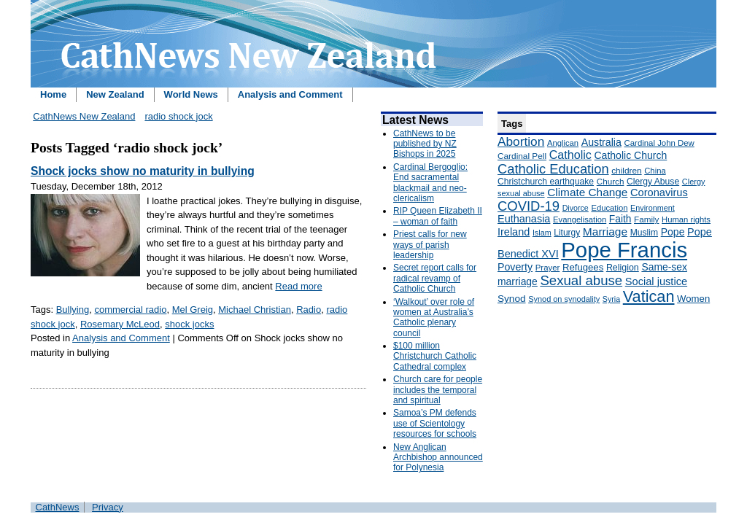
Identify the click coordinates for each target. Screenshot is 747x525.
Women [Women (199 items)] (693, 298)
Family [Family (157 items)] (646, 219)
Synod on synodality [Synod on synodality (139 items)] (564, 299)
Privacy (107, 507)
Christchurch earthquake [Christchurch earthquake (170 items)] (546, 181)
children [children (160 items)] (626, 171)
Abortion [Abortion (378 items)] (521, 141)
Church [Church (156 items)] (610, 181)
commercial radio (130, 309)
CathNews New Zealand (84, 116)
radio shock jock (178, 116)
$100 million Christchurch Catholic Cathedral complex (434, 356)
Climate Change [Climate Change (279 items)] (587, 192)
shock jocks (189, 324)
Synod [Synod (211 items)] (512, 298)
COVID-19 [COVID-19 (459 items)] (529, 206)
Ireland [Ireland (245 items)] (514, 232)
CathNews (58, 507)
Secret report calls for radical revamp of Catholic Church (434, 278)
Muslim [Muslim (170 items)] (644, 233)
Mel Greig (192, 309)
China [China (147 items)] (654, 170)
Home (53, 94)
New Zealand (115, 94)
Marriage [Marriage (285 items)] (605, 231)
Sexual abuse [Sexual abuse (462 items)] (581, 280)
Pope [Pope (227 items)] (673, 232)
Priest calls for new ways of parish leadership (430, 244)
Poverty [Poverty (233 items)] (515, 267)
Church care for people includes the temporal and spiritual (437, 389)
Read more (298, 286)
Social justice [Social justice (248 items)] (656, 281)
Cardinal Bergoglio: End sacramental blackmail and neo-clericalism (430, 182)
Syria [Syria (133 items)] (611, 299)
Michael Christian (254, 309)
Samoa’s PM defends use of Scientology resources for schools (434, 423)
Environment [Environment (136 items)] (652, 207)
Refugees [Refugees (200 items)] (582, 267)
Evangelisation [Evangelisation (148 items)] (579, 219)
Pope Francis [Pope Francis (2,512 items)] (624, 250)
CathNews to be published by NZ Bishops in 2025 (425, 144)
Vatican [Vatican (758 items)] (649, 296)
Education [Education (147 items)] (609, 207)
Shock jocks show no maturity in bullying (143, 171)
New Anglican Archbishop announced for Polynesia (438, 457)
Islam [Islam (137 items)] (542, 232)
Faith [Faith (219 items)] (620, 219)
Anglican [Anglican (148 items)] (562, 143)
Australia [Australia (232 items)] (601, 142)
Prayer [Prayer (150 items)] (547, 267)
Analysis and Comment (290, 94)
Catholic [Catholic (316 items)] (570, 154)
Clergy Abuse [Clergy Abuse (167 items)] (653, 181)
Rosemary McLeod (120, 324)
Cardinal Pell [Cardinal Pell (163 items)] (522, 156)
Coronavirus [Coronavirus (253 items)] (659, 192)
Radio (308, 309)
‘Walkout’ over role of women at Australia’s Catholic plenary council (433, 317)
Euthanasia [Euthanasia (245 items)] (524, 219)
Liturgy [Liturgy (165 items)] (567, 233)
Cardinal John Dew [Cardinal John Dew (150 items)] (659, 143)
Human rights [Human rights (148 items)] (686, 219)
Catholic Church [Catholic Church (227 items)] (630, 155)
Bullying (73, 309)
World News (191, 94)
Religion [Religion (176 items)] (622, 267)
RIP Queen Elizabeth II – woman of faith (437, 216)
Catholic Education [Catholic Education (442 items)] (553, 168)
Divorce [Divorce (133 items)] (575, 207)
